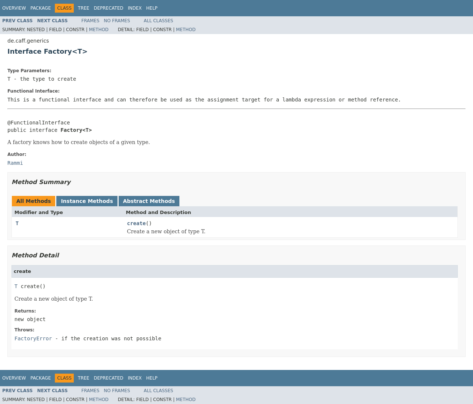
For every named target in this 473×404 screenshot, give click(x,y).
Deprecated (108, 8)
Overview (14, 8)
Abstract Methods (149, 201)
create (136, 223)
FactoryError (33, 338)
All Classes (158, 20)
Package (40, 8)
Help (152, 8)
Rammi (15, 163)
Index (135, 8)
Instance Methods (87, 201)
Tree (83, 8)
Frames (91, 20)
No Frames (117, 20)
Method (99, 29)
